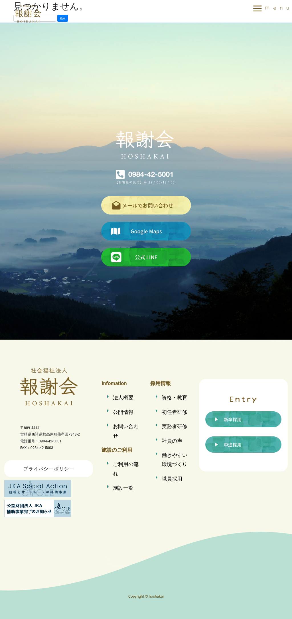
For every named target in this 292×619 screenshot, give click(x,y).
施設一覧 (123, 488)
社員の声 (172, 441)
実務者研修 (174, 426)
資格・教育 (174, 398)
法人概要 (123, 398)
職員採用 (172, 479)
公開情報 (123, 412)
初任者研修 (174, 412)
